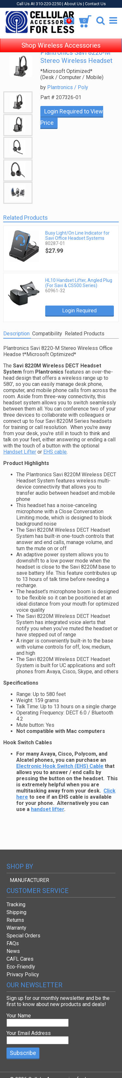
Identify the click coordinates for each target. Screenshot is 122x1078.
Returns (15, 920)
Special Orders (23, 936)
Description (16, 333)
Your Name (19, 1016)
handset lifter (47, 809)
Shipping (16, 912)
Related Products (84, 333)
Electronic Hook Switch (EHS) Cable (59, 766)
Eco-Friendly (21, 967)
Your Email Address (29, 1033)
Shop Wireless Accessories (61, 39)
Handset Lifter (19, 452)
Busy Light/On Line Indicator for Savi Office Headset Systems (77, 235)
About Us (73, 3)
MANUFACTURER (29, 880)
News (13, 951)
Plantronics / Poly (67, 87)
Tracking (16, 904)
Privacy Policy (23, 974)
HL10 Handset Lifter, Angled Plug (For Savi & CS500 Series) (78, 283)
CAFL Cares (20, 959)
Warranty (16, 928)
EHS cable (55, 452)
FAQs (13, 943)
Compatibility (47, 333)
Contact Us (95, 3)
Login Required (79, 310)
